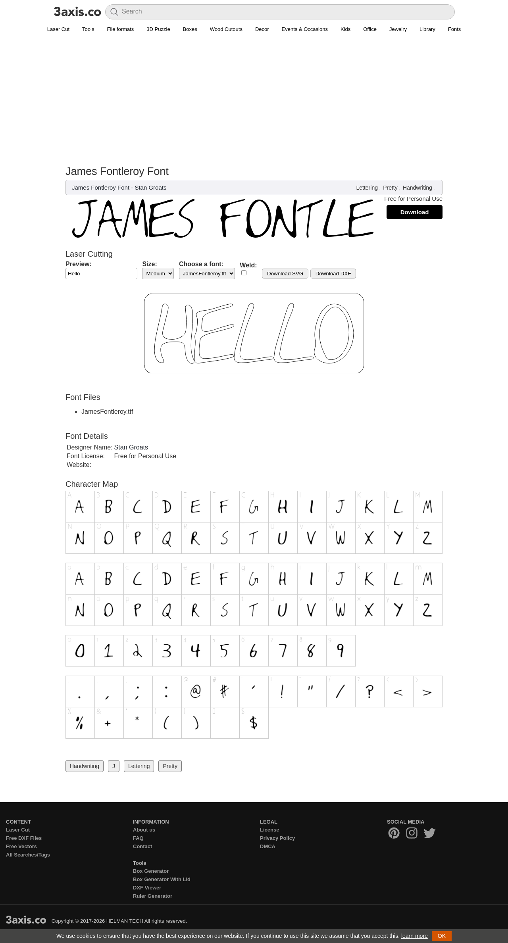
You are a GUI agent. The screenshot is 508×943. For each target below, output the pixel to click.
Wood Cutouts (226, 29)
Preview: (78, 264)
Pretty (390, 187)
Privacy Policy (277, 838)
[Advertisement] (254, 95)
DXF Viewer (147, 888)
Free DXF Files (24, 838)
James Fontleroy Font (100, 187)
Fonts (454, 29)
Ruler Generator (152, 896)
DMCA (267, 846)
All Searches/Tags (28, 855)
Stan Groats (150, 187)
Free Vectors (21, 846)
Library (427, 29)
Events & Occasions (305, 29)
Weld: (248, 265)
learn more (414, 936)
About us (144, 830)
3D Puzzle (158, 29)
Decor (262, 29)
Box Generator (151, 871)
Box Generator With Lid (161, 879)
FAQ (138, 838)
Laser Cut (58, 29)
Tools (88, 29)
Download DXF (333, 274)
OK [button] (442, 936)
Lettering (366, 187)
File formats (120, 29)
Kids (345, 29)
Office (370, 29)
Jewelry (398, 29)
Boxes (190, 29)
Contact (142, 846)
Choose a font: (201, 264)
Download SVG (285, 274)
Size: (149, 264)
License (269, 830)
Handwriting (417, 187)
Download (414, 212)
